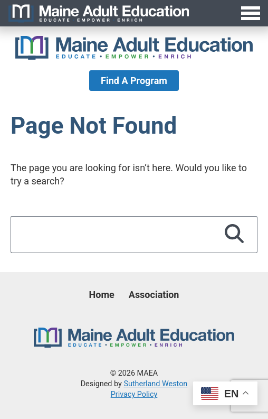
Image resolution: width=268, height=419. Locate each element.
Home (101, 294)
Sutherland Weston (155, 383)
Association (154, 294)
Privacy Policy (134, 394)
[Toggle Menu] (134, 13)
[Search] (234, 234)
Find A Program (134, 80)
